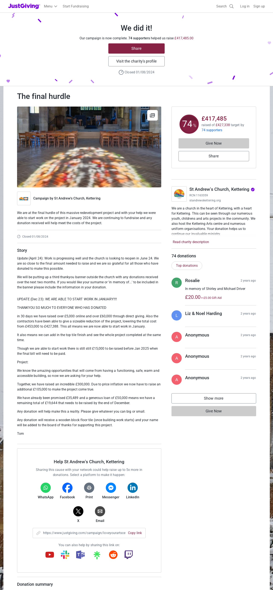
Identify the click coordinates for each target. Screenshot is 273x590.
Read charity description (191, 242)
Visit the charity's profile (136, 61)
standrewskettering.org (205, 200)
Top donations (187, 266)
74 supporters (212, 130)
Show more (218, 399)
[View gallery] (152, 115)
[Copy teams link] (80, 555)
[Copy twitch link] (128, 555)
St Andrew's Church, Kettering (77, 198)
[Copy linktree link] (96, 556)
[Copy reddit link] (113, 555)
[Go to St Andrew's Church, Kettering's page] (179, 194)
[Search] (225, 6)
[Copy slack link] (65, 555)
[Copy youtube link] (49, 555)
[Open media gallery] (89, 147)
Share (136, 48)
